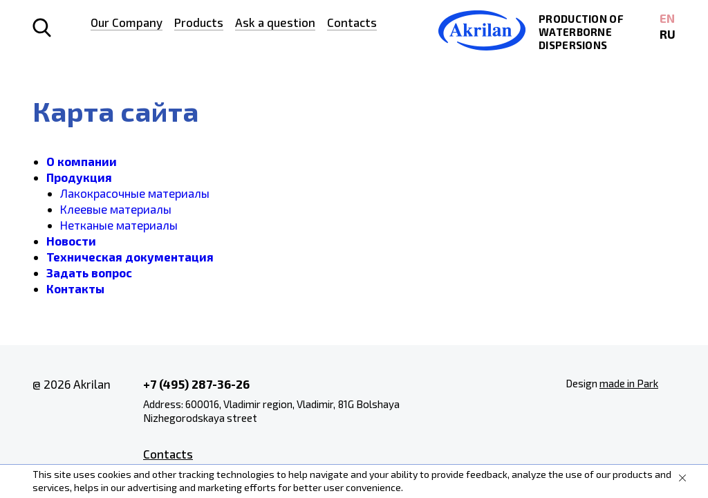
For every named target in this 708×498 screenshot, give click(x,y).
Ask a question (275, 22)
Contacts (352, 22)
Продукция (79, 177)
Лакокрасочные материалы (134, 193)
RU (668, 34)
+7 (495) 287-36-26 (196, 384)
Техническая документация (130, 257)
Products (198, 22)
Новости (71, 241)
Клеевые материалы (115, 209)
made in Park (628, 383)
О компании (81, 161)
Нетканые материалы (119, 225)
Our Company (126, 22)
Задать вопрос (89, 272)
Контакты (75, 288)
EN (667, 18)
